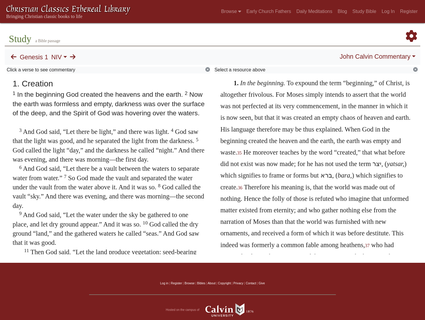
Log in (164, 283)
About (211, 283)
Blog (342, 11)
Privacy (238, 283)
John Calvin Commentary (375, 56)
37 (367, 245)
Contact (251, 283)
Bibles (201, 283)
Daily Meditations (314, 11)
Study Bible (364, 11)
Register (409, 11)
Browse (231, 11)
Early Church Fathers (268, 11)
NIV (56, 57)
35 (239, 152)
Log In (388, 11)
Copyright (224, 283)
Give (262, 283)
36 (240, 187)
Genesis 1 (34, 57)
